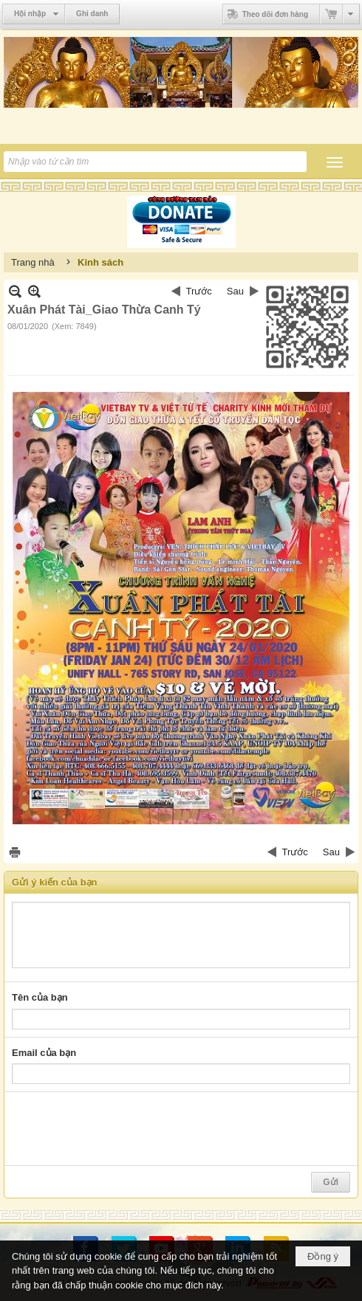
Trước (199, 291)
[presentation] (124, 1129)
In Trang (14, 852)
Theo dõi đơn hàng (265, 14)
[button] (334, 162)
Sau (235, 291)
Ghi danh (92, 14)
